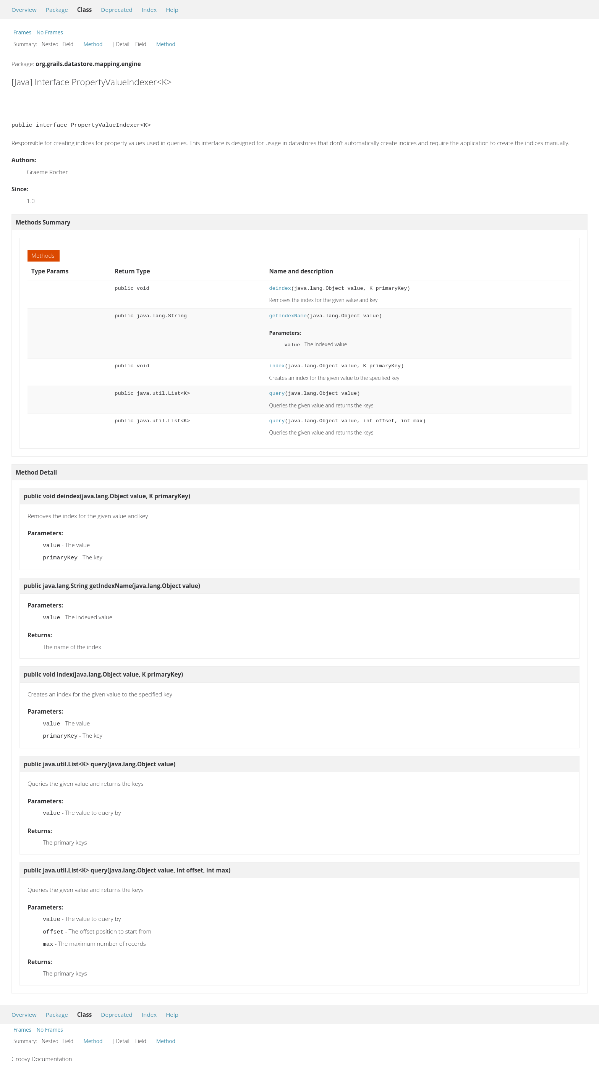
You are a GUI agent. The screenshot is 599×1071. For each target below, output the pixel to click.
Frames (22, 32)
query (277, 392)
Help (172, 9)
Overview (24, 9)
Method (93, 44)
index (277, 365)
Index (149, 9)
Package (57, 9)
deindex (280, 288)
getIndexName (288, 316)
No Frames (50, 32)
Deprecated (117, 9)
